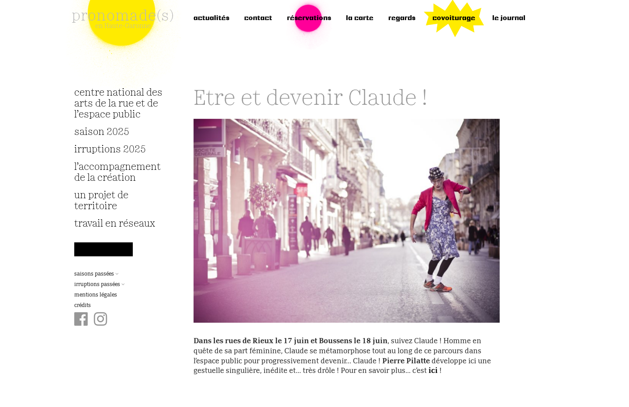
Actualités (211, 18)
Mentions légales (95, 295)
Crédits (82, 305)
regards (401, 18)
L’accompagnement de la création (117, 172)
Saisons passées (96, 274)
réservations (309, 18)
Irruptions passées (99, 284)
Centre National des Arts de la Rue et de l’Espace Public (118, 103)
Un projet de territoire (101, 201)
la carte (359, 18)
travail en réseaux (114, 223)
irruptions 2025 (110, 149)
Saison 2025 (101, 132)
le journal (508, 18)
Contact (258, 18)
